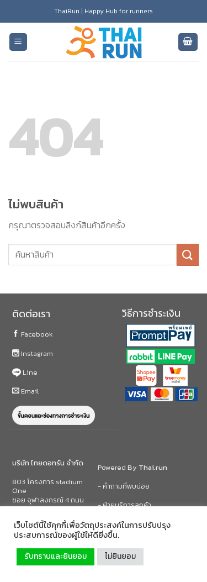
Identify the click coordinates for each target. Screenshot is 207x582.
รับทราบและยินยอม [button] (55, 556)
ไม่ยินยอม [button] (120, 556)
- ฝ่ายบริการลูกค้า (124, 505)
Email (25, 391)
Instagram (32, 353)
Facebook (32, 334)
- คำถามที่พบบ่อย (124, 486)
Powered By (132, 467)
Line (25, 372)
